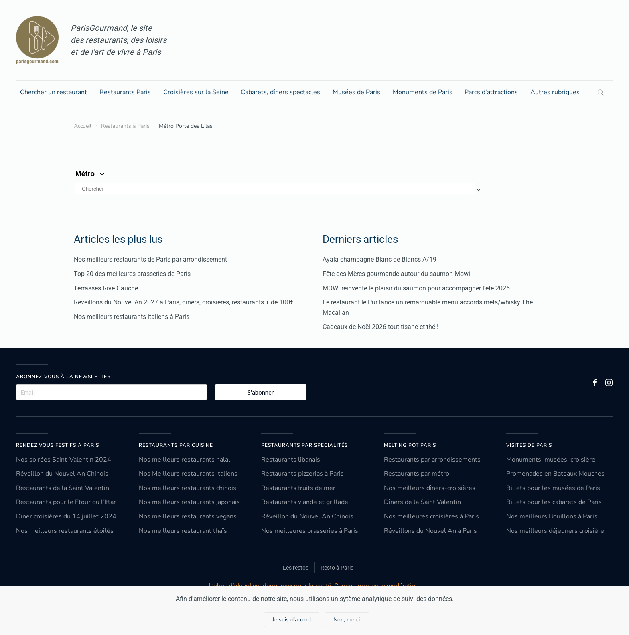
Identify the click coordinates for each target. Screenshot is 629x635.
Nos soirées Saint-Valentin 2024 (63, 459)
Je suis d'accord (291, 619)
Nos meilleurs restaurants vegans (188, 516)
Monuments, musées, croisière (550, 459)
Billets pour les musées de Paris (553, 488)
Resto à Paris (337, 567)
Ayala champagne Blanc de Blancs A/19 (379, 259)
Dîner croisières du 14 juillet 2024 (66, 516)
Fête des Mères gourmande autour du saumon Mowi (396, 274)
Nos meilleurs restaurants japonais (189, 502)
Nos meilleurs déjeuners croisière (555, 530)
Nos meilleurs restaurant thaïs (183, 530)
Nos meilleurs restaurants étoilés (65, 530)
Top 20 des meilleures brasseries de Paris (132, 274)
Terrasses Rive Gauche (106, 288)
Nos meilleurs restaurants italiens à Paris (131, 317)
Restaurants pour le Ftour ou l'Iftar (66, 502)
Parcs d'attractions (491, 92)
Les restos (295, 567)
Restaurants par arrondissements (432, 459)
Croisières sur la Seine (196, 92)
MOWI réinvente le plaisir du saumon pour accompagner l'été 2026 (416, 288)
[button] (278, 189)
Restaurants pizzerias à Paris (302, 473)
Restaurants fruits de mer (298, 488)
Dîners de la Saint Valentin (422, 502)
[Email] (111, 392)
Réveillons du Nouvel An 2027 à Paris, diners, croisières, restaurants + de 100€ (184, 302)
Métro (90, 174)
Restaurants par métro (416, 473)
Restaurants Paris (125, 92)
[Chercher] (275, 188)
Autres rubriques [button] (555, 92)
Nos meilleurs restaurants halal (184, 459)
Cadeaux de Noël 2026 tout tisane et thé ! (380, 327)
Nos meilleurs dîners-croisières (429, 488)
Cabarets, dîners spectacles (280, 92)
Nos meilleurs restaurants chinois (187, 488)
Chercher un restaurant (53, 92)
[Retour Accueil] (37, 40)
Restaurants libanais (290, 459)
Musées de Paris (356, 92)
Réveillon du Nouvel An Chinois (62, 473)
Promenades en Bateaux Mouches (555, 473)
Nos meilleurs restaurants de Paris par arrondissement (150, 259)
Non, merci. (347, 619)
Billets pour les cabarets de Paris (554, 502)
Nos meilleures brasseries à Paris (309, 530)
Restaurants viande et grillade (304, 502)
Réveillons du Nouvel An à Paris (430, 530)
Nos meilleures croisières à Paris (431, 516)
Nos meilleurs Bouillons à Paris (551, 516)
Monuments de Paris (422, 92)
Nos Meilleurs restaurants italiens (188, 473)
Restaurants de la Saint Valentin (62, 488)
